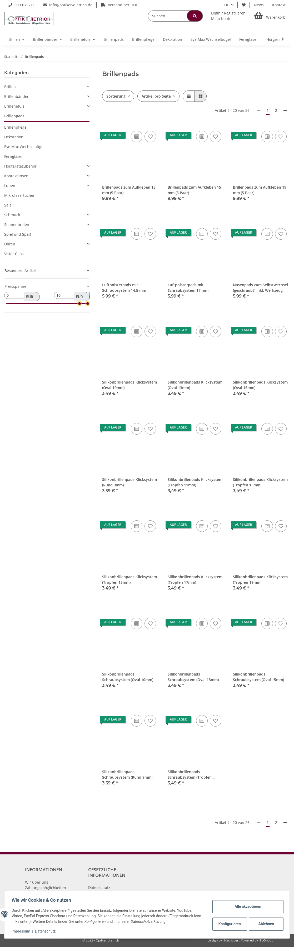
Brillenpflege (15, 127)
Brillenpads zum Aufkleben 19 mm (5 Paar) (259, 190)
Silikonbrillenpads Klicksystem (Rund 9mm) (129, 482)
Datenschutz (99, 887)
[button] (228, 16)
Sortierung (116, 96)
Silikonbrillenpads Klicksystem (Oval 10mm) (129, 385)
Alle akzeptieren (246, 906)
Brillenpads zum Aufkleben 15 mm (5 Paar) (194, 190)
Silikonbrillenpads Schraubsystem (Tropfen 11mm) (190, 774)
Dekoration (13, 136)
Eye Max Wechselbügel (24, 146)
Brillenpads (14, 115)
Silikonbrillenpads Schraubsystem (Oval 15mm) (258, 677)
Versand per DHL (119, 4)
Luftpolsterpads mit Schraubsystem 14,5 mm (124, 287)
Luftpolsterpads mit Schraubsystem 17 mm (188, 287)
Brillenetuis (14, 106)
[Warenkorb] (270, 16)
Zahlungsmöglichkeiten (45, 887)
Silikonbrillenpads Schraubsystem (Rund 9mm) (127, 774)
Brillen (10, 86)
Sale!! (9, 205)
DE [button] (226, 4)
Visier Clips (14, 253)
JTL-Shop (265, 940)
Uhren (9, 243)
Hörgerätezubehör (20, 166)
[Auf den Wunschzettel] (150, 136)
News (259, 4)
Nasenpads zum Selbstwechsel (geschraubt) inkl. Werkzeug (260, 287)
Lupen (9, 185)
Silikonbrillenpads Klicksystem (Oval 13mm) (195, 385)
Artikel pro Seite (156, 96)
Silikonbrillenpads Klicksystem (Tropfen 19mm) (260, 579)
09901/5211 (21, 4)
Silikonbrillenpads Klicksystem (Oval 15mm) (260, 385)
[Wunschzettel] (244, 5)
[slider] (79, 303)
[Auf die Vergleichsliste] (136, 136)
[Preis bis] (72, 295)
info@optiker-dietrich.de (67, 4)
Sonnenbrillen (16, 224)
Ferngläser (13, 156)
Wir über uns (36, 882)
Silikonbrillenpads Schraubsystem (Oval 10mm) (127, 677)
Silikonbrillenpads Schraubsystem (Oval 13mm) (193, 677)
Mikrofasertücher (19, 195)
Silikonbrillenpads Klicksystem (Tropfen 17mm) (195, 579)
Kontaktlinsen (16, 175)
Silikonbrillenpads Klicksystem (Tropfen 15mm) (129, 579)
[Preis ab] (22, 295)
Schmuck (12, 214)
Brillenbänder (16, 96)
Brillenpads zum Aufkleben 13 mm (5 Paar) (129, 190)
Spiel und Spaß (17, 234)
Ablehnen (265, 924)
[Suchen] (175, 16)
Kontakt (279, 4)
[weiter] (285, 110)
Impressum (22, 931)
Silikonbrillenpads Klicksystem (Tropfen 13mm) (260, 482)
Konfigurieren (229, 924)
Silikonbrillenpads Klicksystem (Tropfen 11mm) (195, 482)
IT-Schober (231, 940)
